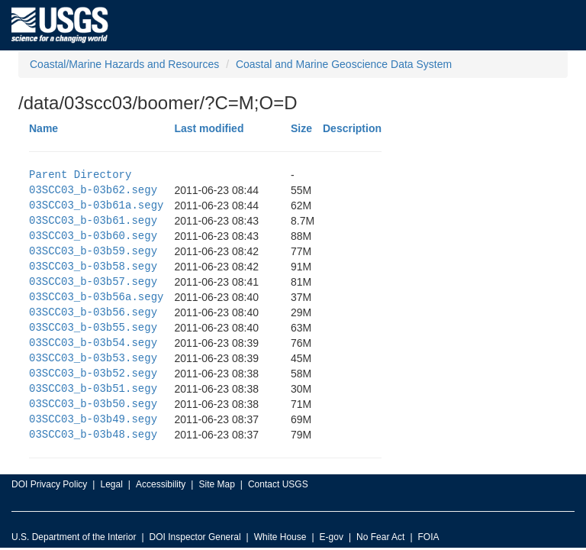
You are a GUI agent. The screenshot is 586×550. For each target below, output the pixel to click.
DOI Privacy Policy (49, 484)
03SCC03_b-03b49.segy (93, 419)
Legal (111, 484)
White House (280, 537)
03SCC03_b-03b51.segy (93, 388)
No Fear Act (380, 537)
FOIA (429, 537)
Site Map (216, 484)
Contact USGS (278, 484)
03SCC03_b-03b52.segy (93, 373)
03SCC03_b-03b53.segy (93, 358)
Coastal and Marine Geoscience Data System (344, 64)
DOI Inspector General (195, 537)
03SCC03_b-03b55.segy (93, 327)
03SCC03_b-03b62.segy (93, 190)
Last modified (208, 128)
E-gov (331, 537)
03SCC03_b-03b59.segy (93, 251)
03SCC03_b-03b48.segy (93, 434)
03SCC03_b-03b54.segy (93, 342)
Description (352, 128)
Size (301, 128)
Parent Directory (80, 174)
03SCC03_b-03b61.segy (93, 220)
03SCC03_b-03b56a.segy (96, 297)
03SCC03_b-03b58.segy (93, 266)
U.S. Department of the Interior (73, 537)
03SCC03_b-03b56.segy (93, 312)
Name (43, 128)
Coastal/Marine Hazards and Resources (124, 64)
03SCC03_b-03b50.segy (93, 403)
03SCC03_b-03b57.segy (93, 281)
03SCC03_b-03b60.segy (93, 235)
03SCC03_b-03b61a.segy (96, 205)
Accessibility (160, 484)
